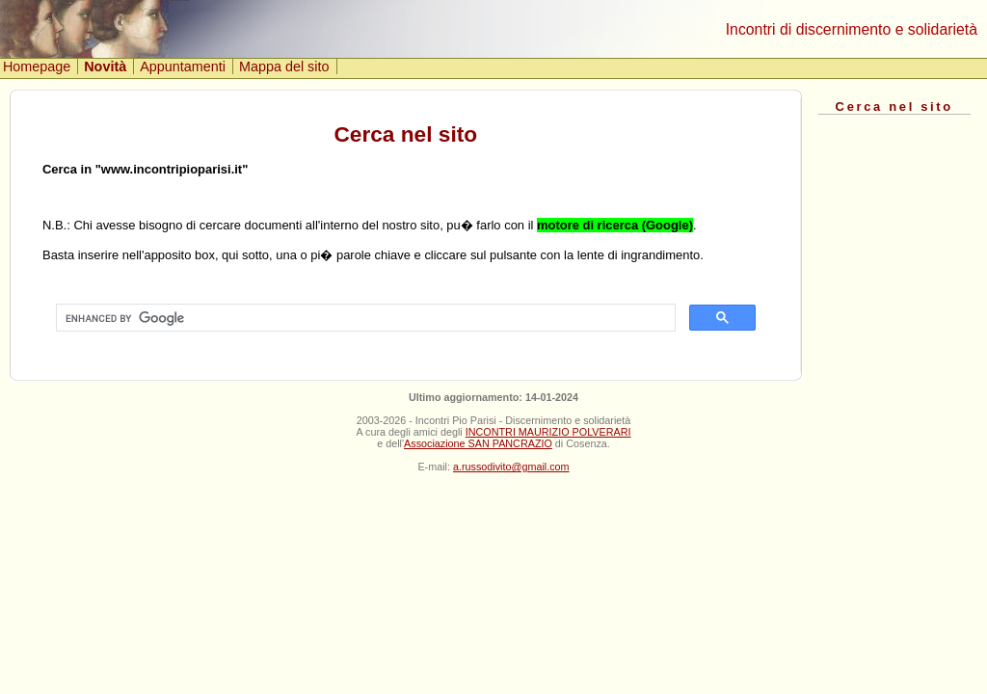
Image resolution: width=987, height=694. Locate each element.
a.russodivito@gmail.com (511, 466)
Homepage (36, 66)
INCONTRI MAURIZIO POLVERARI (548, 432)
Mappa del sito (284, 66)
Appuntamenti (183, 66)
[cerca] (364, 318)
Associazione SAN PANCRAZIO (478, 443)
